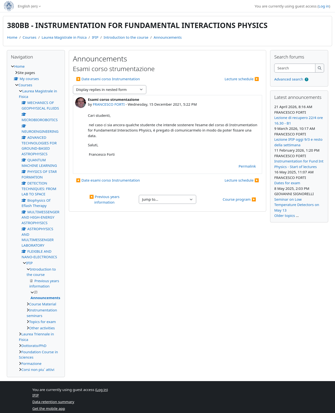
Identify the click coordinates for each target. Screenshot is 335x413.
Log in (324, 6)
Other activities (42, 327)
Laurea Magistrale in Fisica (64, 37)
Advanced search (288, 79)
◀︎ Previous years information (104, 199)
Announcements (168, 37)
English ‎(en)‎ (28, 6)
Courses (29, 37)
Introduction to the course (126, 37)
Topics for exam (42, 321)
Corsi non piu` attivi (37, 369)
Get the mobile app (48, 408)
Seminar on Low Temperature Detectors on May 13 (296, 205)
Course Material (42, 304)
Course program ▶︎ (239, 199)
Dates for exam (287, 182)
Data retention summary (53, 401)
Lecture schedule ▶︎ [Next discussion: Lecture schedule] (242, 78)
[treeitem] (36, 218)
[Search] (295, 68)
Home (12, 37)
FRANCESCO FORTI (109, 104)
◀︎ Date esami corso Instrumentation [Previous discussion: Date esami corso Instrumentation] (108, 78)
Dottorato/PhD (34, 345)
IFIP (95, 37)
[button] (306, 79)
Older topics (284, 215)
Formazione (31, 363)
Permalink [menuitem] (247, 166)
